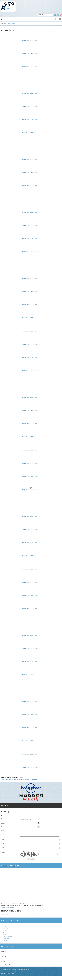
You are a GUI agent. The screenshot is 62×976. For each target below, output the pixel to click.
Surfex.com (6, 938)
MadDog (5, 931)
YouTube (61, 15)
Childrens (3, 835)
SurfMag (5, 940)
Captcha (3, 852)
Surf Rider (5, 934)
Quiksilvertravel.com (8, 932)
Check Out (3, 826)
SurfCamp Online (7, 936)
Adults (2, 830)
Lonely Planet (6, 929)
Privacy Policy (4, 914)
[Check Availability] (31, 859)
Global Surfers (6, 925)
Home (4, 23)
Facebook (55, 15)
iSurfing (5, 927)
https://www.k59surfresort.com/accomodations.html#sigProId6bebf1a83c (19, 779)
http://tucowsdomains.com (7, 907)
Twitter (58, 15)
